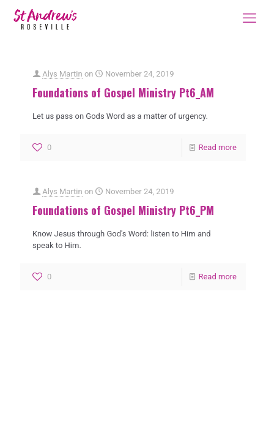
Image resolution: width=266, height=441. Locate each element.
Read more (217, 147)
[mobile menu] (249, 18)
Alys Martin (62, 73)
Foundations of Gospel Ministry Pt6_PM (123, 210)
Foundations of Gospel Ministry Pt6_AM (123, 92)
